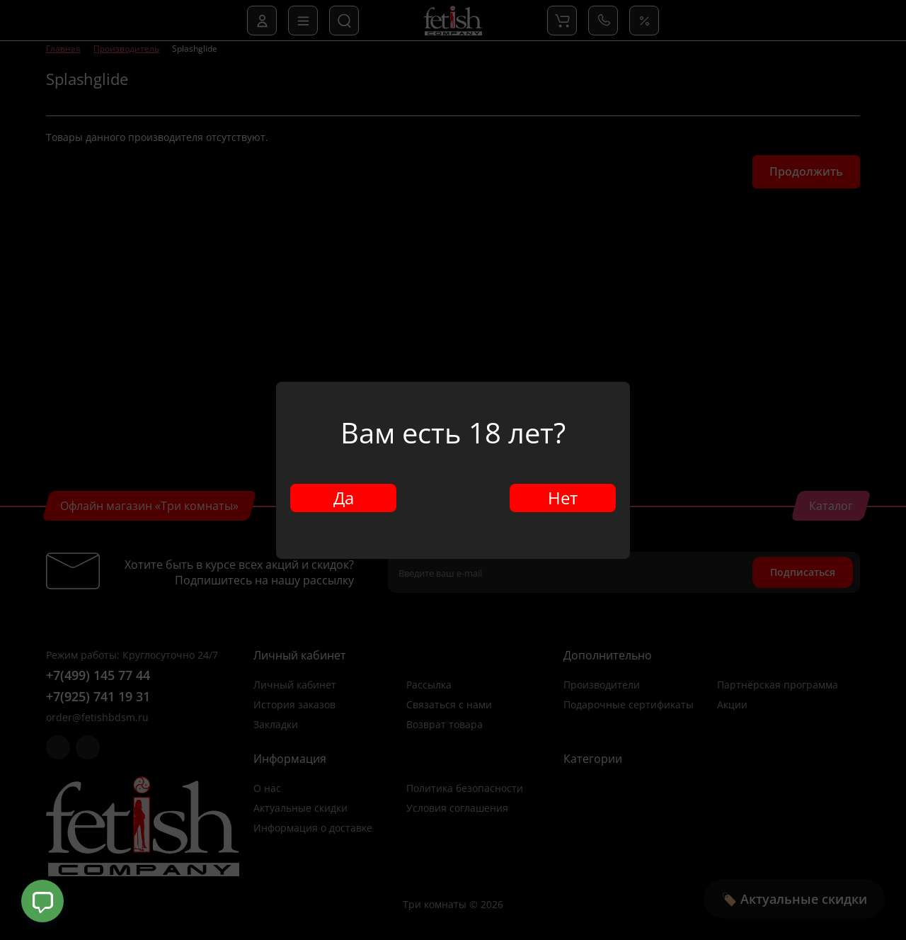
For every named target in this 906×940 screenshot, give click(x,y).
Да (343, 497)
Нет (563, 497)
